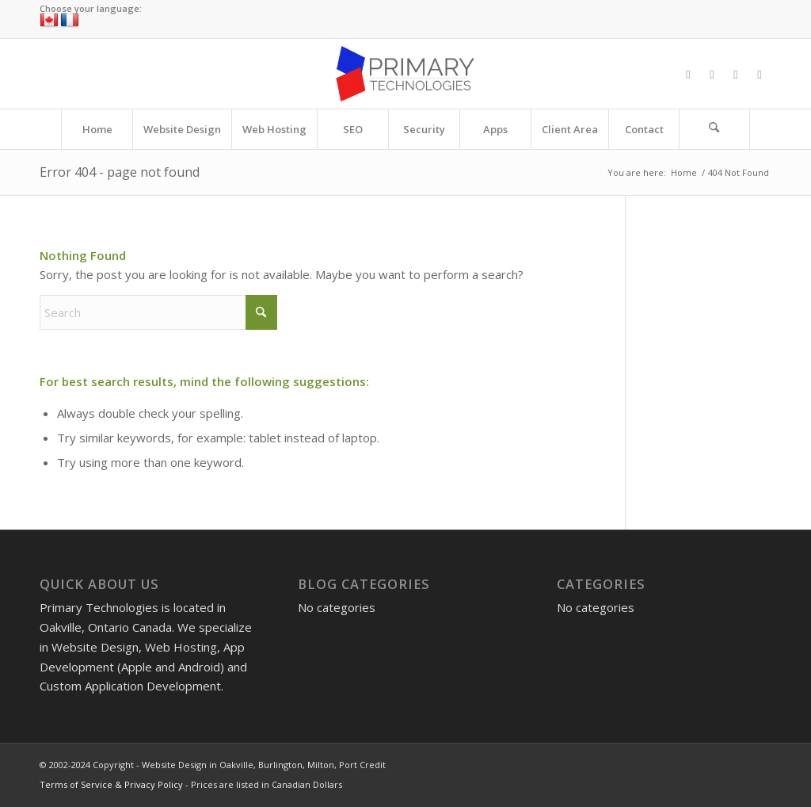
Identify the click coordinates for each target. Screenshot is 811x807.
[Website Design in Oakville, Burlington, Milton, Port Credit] (405, 74)
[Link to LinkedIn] (759, 74)
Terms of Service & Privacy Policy (111, 784)
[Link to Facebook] (688, 74)
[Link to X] (712, 74)
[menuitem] (96, 129)
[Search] (714, 129)
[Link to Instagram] (736, 74)
